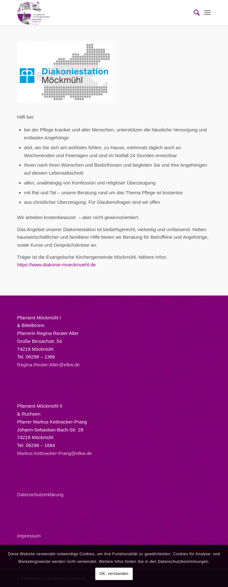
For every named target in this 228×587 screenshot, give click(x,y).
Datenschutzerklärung (40, 494)
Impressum (29, 535)
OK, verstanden (114, 573)
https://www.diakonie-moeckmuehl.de (56, 264)
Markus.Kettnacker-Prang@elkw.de (54, 453)
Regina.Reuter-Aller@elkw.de (48, 364)
